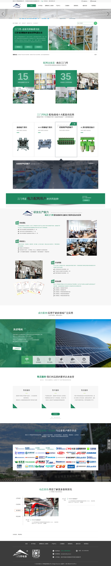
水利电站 (38, 362)
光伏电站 (27, 362)
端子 (20, 23)
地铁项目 (84, 362)
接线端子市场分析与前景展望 (23, 54)
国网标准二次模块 (49, 5)
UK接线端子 (35, 23)
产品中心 (58, 5)
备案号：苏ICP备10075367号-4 (68, 563)
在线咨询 (38, 46)
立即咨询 (17, 348)
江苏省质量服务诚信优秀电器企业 (28, 33)
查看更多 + (53, 163)
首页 (31, 5)
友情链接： (15, 534)
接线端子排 (29, 23)
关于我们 (40, 5)
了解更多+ (18, 46)
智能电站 (61, 362)
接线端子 (24, 23)
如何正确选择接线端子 (45, 54)
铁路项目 (72, 362)
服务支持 (85, 5)
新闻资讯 (76, 5)
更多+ (95, 54)
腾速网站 (20, 534)
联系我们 (94, 5)
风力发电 (49, 362)
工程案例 (67, 5)
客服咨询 (109, 444)
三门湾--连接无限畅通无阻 (27, 29)
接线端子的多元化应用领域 (35, 54)
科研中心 (28, 46)
